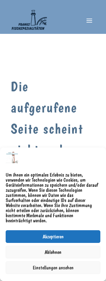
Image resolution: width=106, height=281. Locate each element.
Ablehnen (53, 252)
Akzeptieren (53, 237)
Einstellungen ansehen (53, 268)
